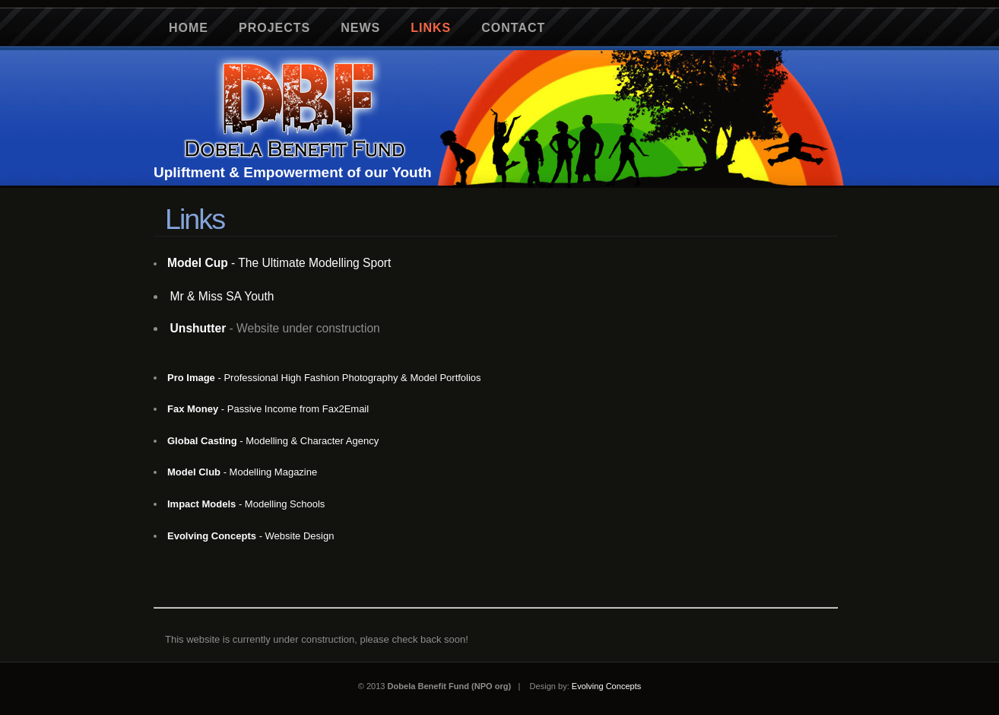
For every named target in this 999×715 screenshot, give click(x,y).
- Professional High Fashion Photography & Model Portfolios (324, 377)
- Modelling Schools (246, 504)
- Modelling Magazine (242, 472)
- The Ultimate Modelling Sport (279, 262)
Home (188, 27)
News (360, 27)
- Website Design (250, 536)
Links (431, 27)
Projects (274, 27)
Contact (513, 27)
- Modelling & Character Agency (273, 440)
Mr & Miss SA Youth (222, 296)
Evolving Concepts (607, 686)
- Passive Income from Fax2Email (268, 409)
